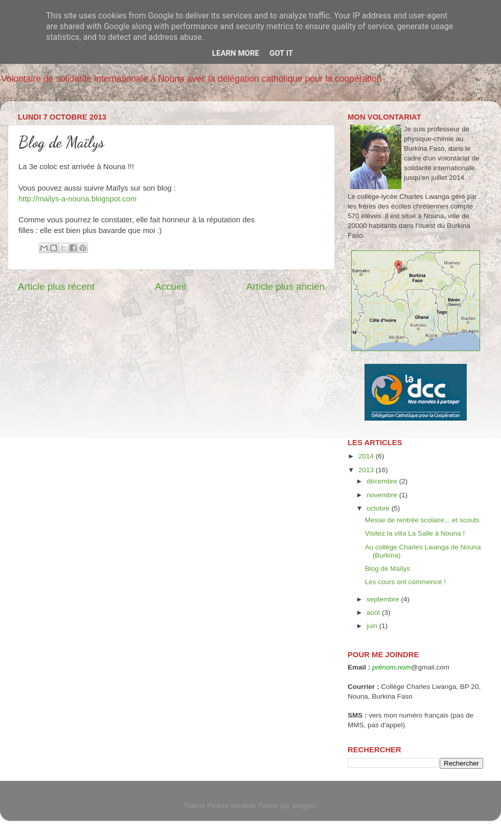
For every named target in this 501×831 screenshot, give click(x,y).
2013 (367, 470)
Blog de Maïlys (388, 568)
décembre (383, 481)
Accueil (170, 286)
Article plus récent (56, 286)
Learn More (235, 53)
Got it (281, 53)
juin (373, 626)
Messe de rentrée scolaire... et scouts (422, 520)
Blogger (303, 806)
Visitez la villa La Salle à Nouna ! (415, 533)
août (374, 612)
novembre (383, 495)
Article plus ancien (285, 286)
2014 (367, 456)
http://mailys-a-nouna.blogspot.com (77, 199)
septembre (384, 599)
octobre (379, 508)
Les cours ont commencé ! (405, 582)
